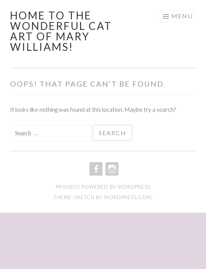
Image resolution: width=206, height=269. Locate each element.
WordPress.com (127, 197)
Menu (182, 15)
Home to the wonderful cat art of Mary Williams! (61, 31)
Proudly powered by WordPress (103, 187)
